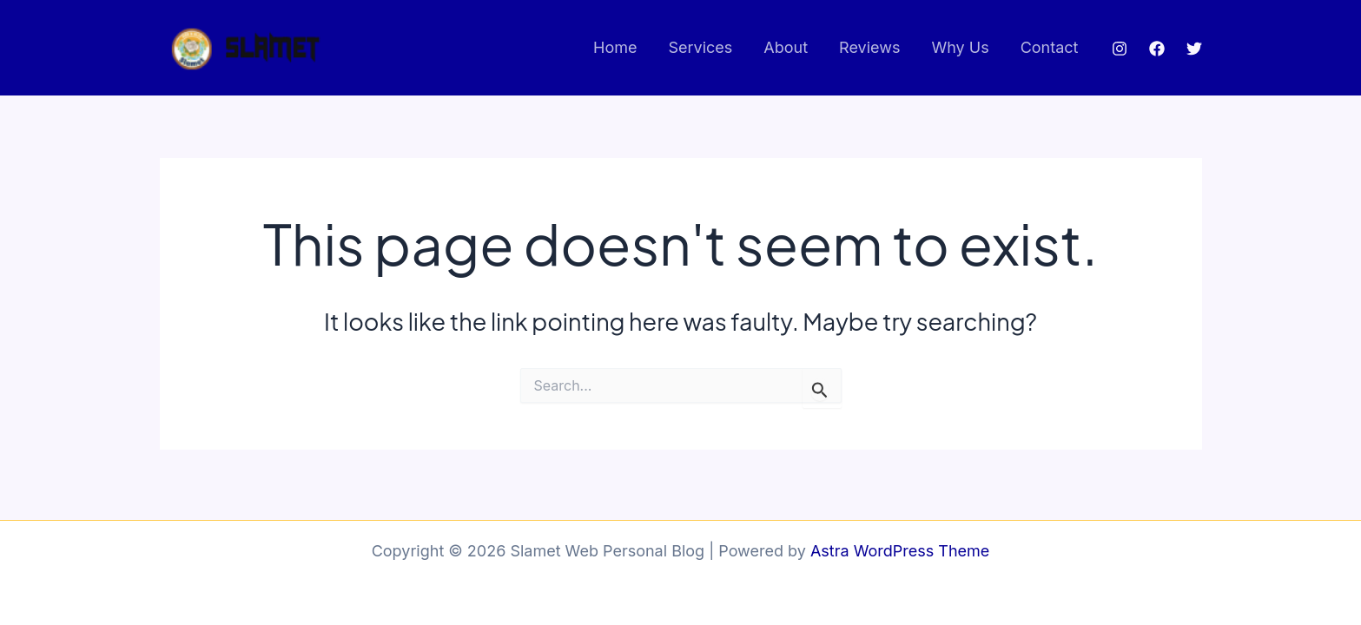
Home (615, 47)
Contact (1050, 47)
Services (700, 47)
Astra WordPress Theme (899, 551)
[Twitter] (1194, 48)
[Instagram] (1119, 48)
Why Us (959, 47)
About (785, 47)
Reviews (869, 47)
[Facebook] (1157, 48)
